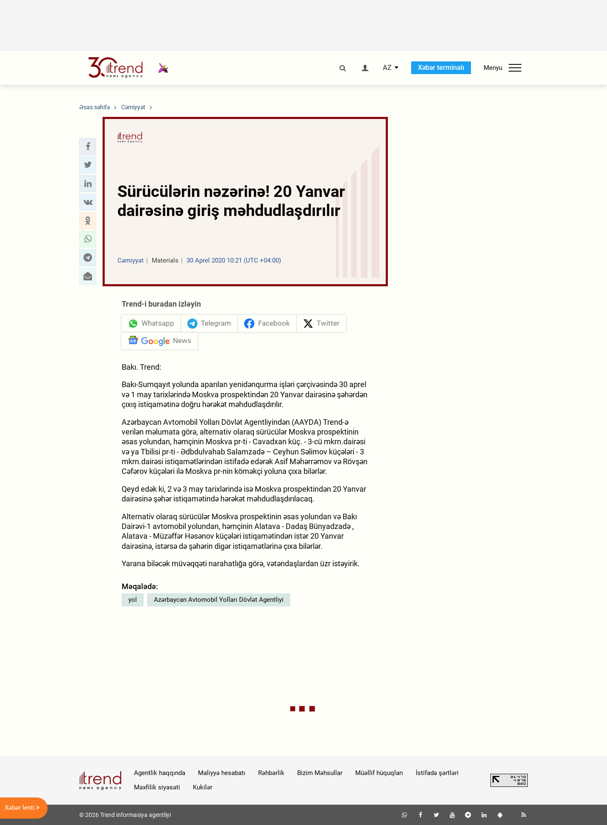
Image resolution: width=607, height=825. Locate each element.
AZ (387, 67)
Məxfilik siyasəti (157, 787)
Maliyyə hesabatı (221, 773)
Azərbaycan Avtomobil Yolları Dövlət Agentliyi (219, 600)
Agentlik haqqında (159, 773)
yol (132, 600)
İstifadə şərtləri (437, 773)
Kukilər (202, 787)
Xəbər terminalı (441, 68)
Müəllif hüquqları (379, 773)
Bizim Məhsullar (319, 773)
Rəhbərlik (271, 773)
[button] (88, 146)
